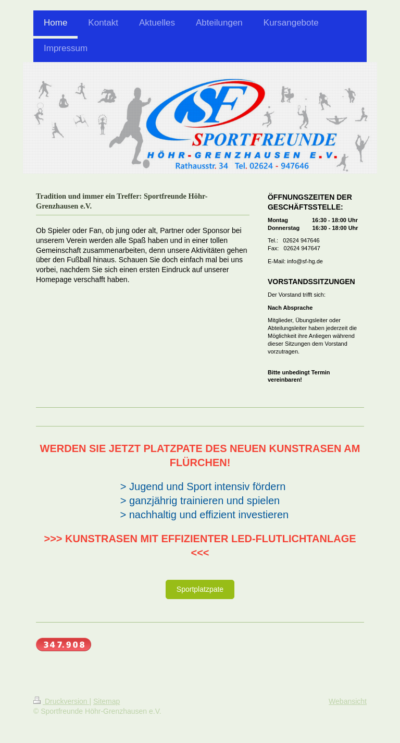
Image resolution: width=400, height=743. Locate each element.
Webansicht (348, 701)
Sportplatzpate (200, 589)
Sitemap (106, 701)
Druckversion (61, 701)
